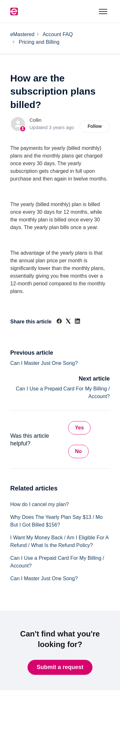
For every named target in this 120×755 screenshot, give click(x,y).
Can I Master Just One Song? (44, 363)
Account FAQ (58, 34)
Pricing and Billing (39, 42)
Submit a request (59, 667)
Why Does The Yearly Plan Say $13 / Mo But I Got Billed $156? (56, 521)
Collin (35, 120)
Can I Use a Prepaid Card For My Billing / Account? (57, 561)
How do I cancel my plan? (39, 504)
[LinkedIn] (77, 322)
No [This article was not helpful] (78, 451)
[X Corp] (68, 322)
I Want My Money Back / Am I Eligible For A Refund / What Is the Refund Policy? (59, 541)
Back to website (32, 721)
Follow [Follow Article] (95, 126)
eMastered (22, 34)
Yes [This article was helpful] (79, 427)
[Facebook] (59, 322)
